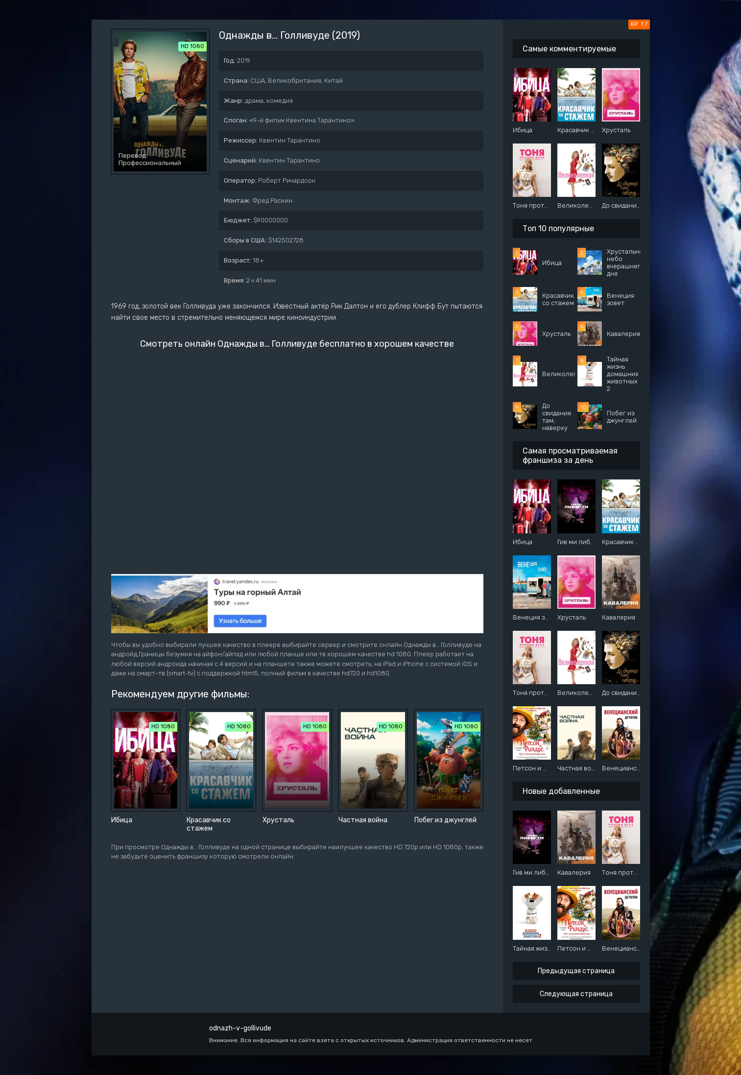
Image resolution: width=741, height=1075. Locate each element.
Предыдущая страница (576, 971)
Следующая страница (576, 994)
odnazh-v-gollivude (240, 1028)
